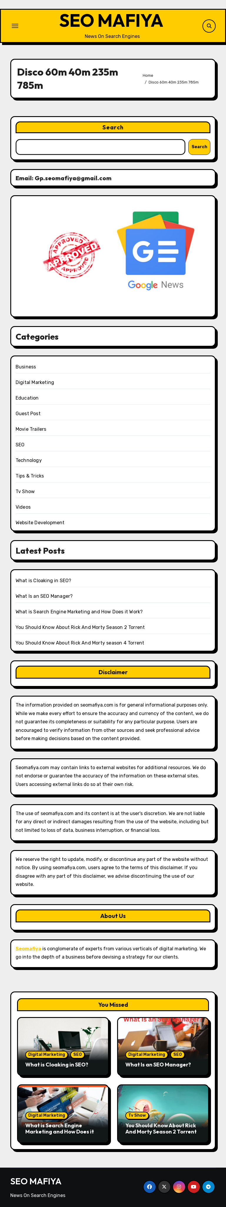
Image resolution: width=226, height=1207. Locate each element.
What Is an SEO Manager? (44, 596)
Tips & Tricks (30, 476)
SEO (20, 445)
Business (26, 367)
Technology (29, 460)
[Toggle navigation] (15, 25)
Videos (23, 507)
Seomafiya (28, 948)
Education (27, 398)
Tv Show (25, 491)
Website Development (40, 522)
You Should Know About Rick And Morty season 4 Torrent (80, 643)
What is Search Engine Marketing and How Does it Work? (79, 612)
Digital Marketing (35, 382)
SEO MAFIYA (111, 20)
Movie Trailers (31, 429)
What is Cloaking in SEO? (44, 580)
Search (113, 127)
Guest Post (28, 413)
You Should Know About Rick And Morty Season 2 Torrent (80, 627)
